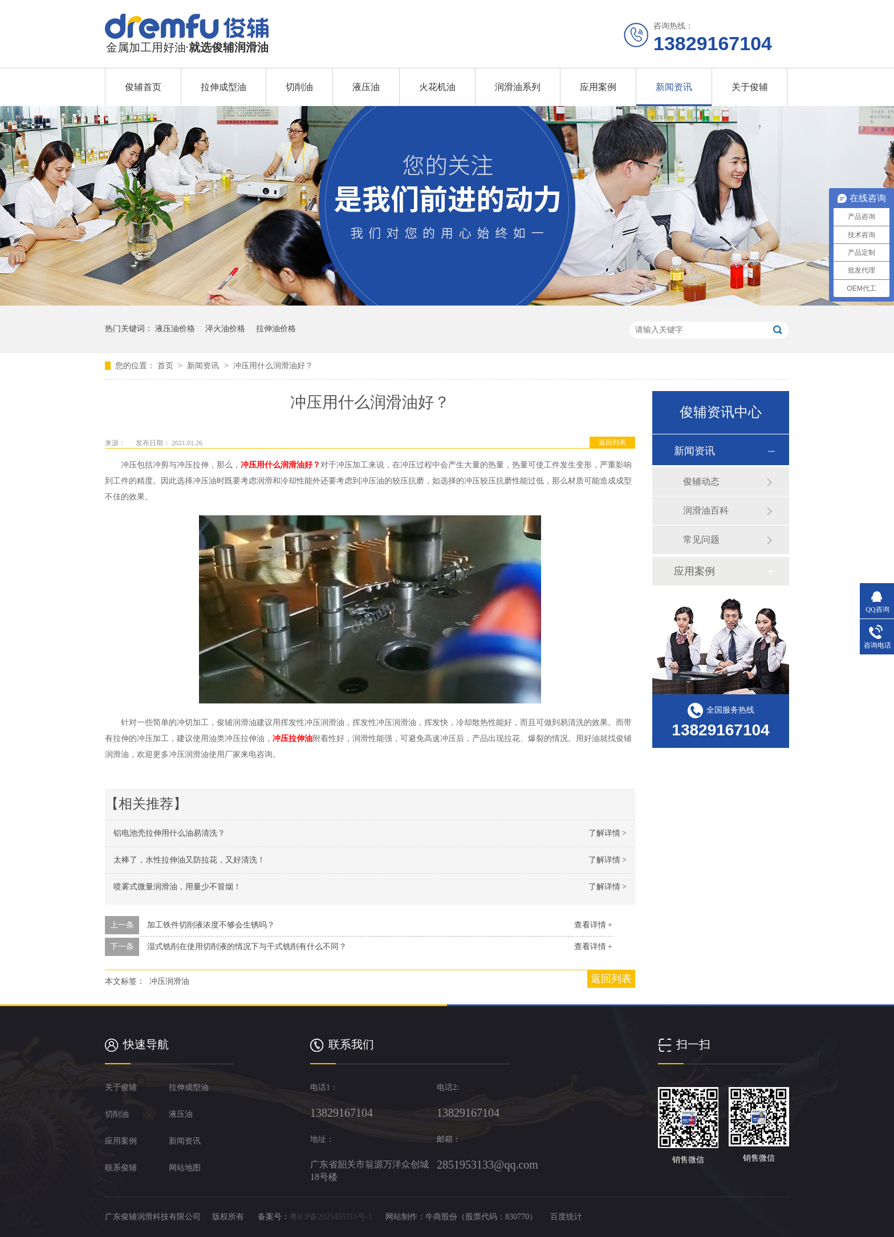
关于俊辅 (750, 87)
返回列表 (612, 442)
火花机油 (437, 87)
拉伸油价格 (276, 328)
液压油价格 (175, 328)
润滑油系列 (518, 87)
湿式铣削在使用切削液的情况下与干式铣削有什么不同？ (247, 946)
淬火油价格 (225, 328)
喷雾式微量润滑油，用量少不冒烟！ (177, 886)
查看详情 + (593, 925)
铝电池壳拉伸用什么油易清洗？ (169, 833)
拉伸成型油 (223, 87)
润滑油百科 (706, 510)
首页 (166, 365)
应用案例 (598, 87)
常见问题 (701, 539)
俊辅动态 (701, 481)
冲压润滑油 (169, 981)
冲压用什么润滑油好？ (273, 365)
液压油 (366, 87)
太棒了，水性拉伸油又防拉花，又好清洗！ (189, 860)
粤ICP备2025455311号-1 (331, 1216)
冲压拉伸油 (292, 738)
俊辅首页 (143, 87)
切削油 (299, 87)
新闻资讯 (674, 87)
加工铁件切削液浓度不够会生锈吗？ (211, 925)
